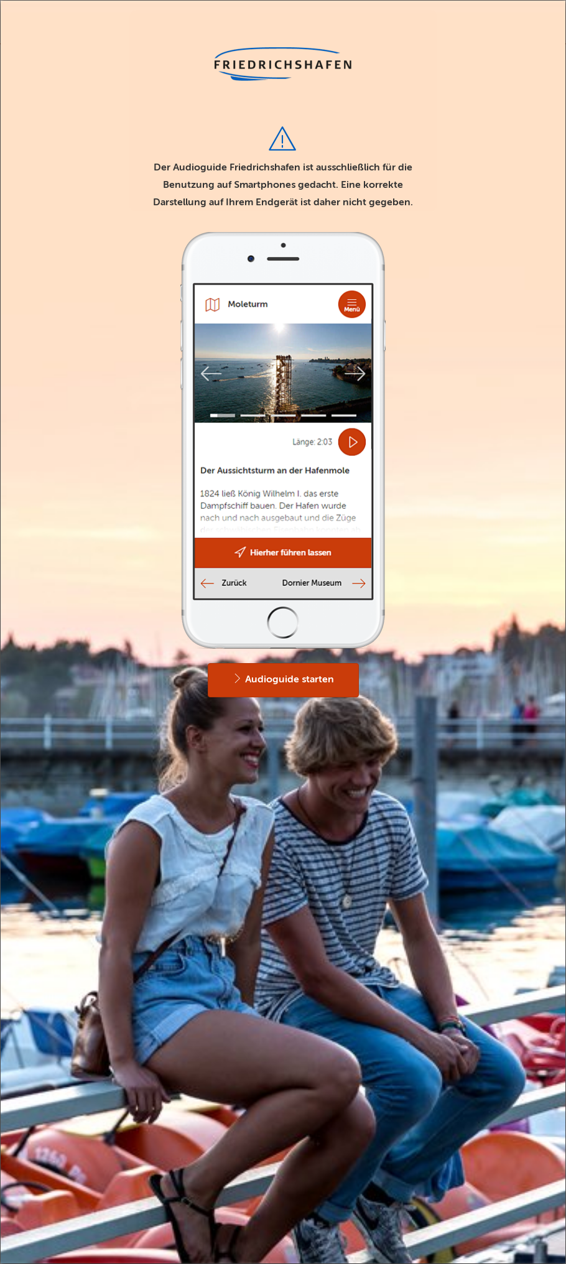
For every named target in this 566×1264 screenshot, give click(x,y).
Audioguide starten (283, 679)
